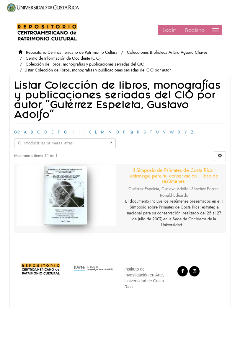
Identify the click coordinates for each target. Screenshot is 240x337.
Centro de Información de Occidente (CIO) (63, 58)
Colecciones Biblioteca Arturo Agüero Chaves (167, 52)
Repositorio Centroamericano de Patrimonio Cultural (72, 52)
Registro (195, 30)
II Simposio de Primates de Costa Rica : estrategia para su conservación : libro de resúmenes (174, 176)
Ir (111, 143)
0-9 (17, 132)
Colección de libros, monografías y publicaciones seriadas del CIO (85, 64)
